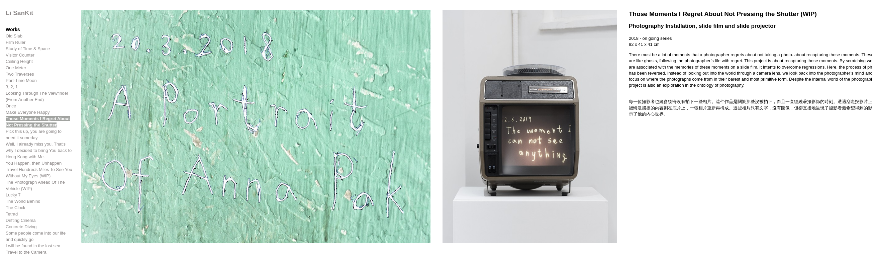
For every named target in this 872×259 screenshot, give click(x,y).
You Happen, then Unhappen (34, 163)
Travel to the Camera (26, 252)
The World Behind (23, 201)
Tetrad (12, 214)
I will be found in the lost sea (33, 245)
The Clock (15, 207)
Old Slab (14, 35)
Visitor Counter (20, 55)
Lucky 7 (13, 194)
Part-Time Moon (21, 80)
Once (11, 105)
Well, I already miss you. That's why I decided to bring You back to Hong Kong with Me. (39, 150)
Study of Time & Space (28, 48)
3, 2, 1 (12, 86)
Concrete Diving (21, 226)
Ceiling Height (19, 61)
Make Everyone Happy (28, 112)
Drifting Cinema (21, 220)
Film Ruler (15, 42)
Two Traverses (20, 74)
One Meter (16, 67)
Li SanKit (19, 12)
